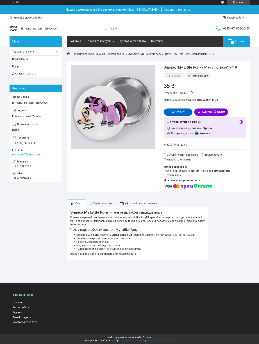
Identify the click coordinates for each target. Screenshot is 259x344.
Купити (181, 111)
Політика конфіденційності (160, 340)
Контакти (157, 41)
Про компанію (20, 59)
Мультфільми (136, 54)
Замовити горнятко (177, 9)
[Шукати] (104, 28)
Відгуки (16, 66)
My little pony (153, 54)
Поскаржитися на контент (131, 340)
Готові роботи (21, 307)
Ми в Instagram (22, 317)
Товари (17, 302)
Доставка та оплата (133, 41)
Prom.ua (147, 337)
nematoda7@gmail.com (26, 154)
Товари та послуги (98, 41)
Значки (100, 54)
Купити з (213, 112)
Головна (75, 41)
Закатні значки (116, 54)
